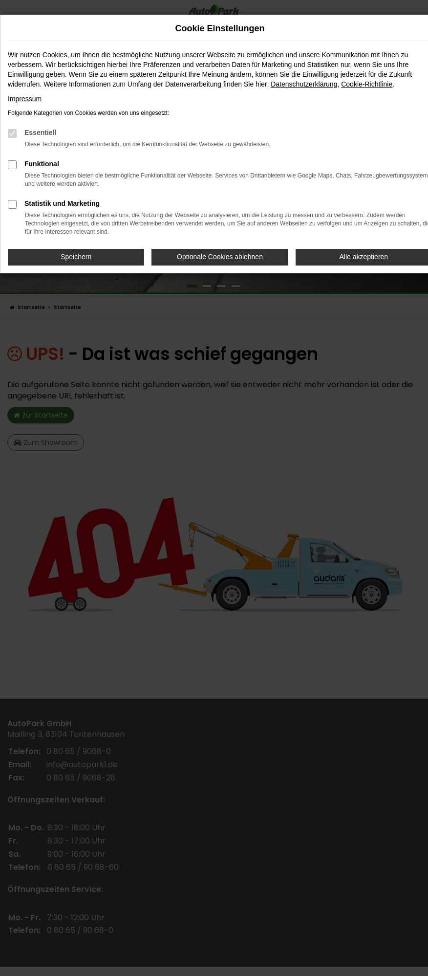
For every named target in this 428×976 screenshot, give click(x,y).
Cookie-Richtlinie (366, 84)
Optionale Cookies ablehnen (220, 257)
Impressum (25, 99)
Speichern (76, 257)
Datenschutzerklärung (304, 84)
